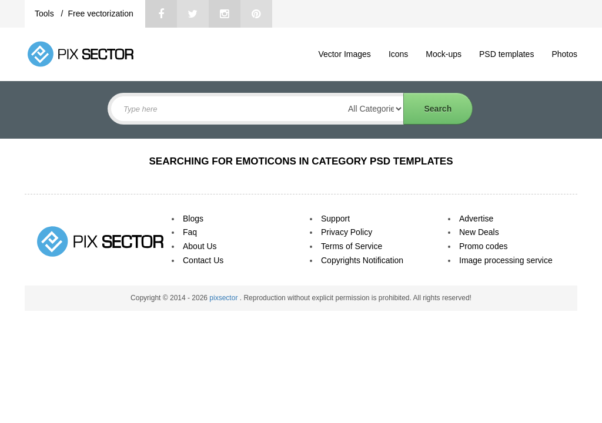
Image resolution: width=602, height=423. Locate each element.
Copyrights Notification (362, 260)
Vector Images (344, 54)
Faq (190, 232)
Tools (45, 13)
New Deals (479, 232)
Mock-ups (443, 54)
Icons (398, 54)
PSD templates (506, 54)
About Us (200, 246)
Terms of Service (351, 246)
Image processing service (506, 260)
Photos (564, 54)
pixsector (224, 298)
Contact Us (203, 260)
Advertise (476, 218)
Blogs (193, 218)
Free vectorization (100, 13)
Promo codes (483, 246)
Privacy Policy (346, 232)
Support (335, 218)
